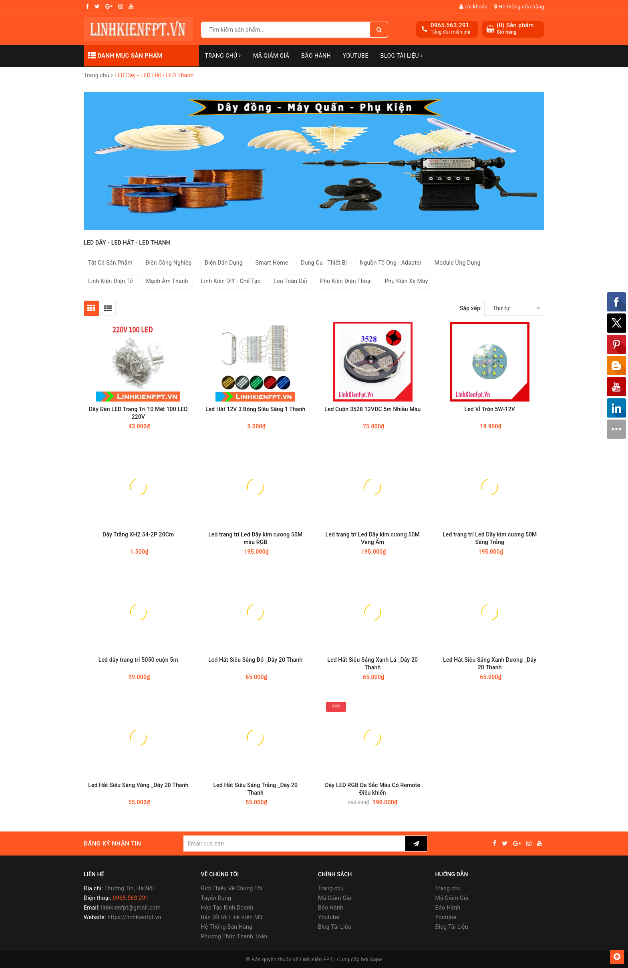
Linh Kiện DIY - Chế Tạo (231, 281)
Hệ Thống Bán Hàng (227, 927)
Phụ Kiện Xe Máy (406, 281)
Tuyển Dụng (216, 898)
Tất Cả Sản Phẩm (110, 262)
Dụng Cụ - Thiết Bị (324, 262)
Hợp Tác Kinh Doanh (227, 907)
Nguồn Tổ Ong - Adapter (390, 262)
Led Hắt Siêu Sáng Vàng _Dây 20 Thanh (138, 785)
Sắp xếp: (471, 308)
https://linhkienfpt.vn (134, 917)
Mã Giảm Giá (271, 55)
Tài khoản (473, 7)
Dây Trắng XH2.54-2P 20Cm (138, 534)
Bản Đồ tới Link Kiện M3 (232, 917)
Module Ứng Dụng (458, 262)
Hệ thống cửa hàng (519, 7)
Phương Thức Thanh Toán (234, 936)
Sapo (376, 959)
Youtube (355, 55)
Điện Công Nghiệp (168, 262)
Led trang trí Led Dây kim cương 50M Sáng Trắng (490, 538)
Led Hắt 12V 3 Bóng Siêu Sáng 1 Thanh (255, 409)
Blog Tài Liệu (401, 55)
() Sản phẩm (515, 29)
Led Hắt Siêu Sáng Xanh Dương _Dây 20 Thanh (489, 664)
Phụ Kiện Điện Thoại (346, 281)
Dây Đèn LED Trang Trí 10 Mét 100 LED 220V (138, 413)
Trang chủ (223, 55)
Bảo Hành (315, 55)
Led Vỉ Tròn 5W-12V (490, 409)
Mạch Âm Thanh (167, 281)
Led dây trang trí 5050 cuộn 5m (138, 660)
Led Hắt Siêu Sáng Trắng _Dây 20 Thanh (255, 789)
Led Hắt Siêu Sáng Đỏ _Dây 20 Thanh (255, 660)
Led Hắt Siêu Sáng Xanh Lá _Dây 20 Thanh (372, 664)
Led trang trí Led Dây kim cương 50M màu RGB (255, 538)
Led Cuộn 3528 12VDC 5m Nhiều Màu (372, 409)
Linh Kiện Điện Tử (110, 281)
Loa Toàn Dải (290, 281)
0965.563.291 (450, 25)
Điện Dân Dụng (224, 262)
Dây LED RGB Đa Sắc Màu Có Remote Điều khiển (372, 789)
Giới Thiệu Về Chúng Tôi (231, 888)
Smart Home (272, 262)
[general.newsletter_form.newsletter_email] (294, 843)
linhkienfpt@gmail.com (131, 907)
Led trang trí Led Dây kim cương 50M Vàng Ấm (373, 538)
